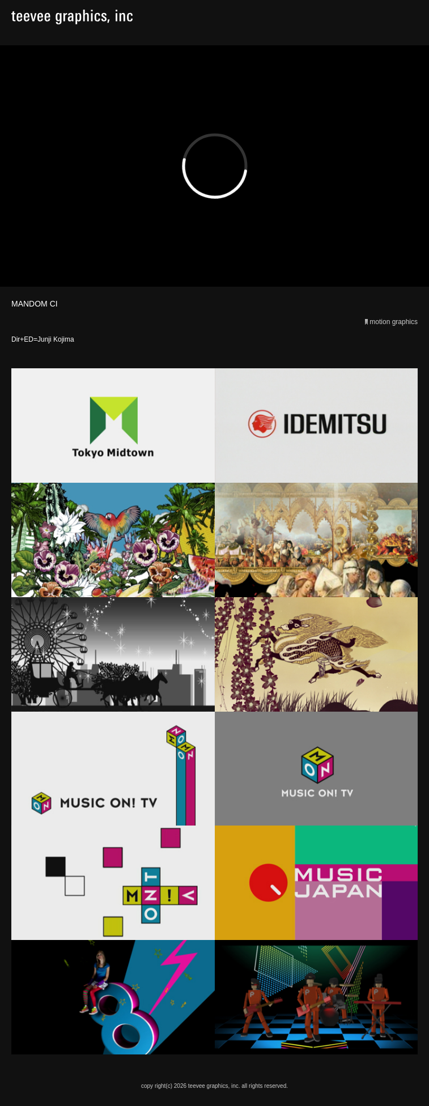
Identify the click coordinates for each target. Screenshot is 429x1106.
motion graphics (393, 322)
